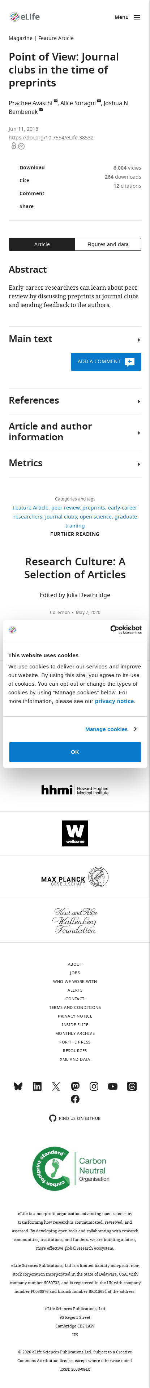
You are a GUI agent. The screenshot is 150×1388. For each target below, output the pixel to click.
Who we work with (75, 981)
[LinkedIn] (37, 1089)
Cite (19, 181)
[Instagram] (94, 1089)
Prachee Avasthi (30, 103)
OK (75, 752)
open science (96, 517)
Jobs (75, 973)
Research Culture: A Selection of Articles (75, 569)
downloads (123, 177)
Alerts (75, 990)
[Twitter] (56, 1089)
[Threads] (132, 1089)
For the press (75, 1042)
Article (42, 244)
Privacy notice (75, 1016)
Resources (75, 1051)
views (127, 168)
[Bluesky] (18, 1089)
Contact (75, 999)
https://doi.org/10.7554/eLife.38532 (51, 138)
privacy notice (114, 701)
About (75, 964)
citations (127, 186)
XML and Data (75, 1059)
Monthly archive (75, 1033)
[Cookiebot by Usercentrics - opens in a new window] (110, 630)
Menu (122, 18)
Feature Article (56, 38)
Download (27, 168)
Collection (60, 612)
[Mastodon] (75, 1089)
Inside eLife (75, 1025)
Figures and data (108, 244)
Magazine (21, 38)
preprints (93, 508)
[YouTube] (113, 1089)
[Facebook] (75, 1102)
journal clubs (61, 517)
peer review (65, 508)
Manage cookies (106, 729)
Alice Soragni (78, 103)
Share (21, 207)
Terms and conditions (75, 1007)
